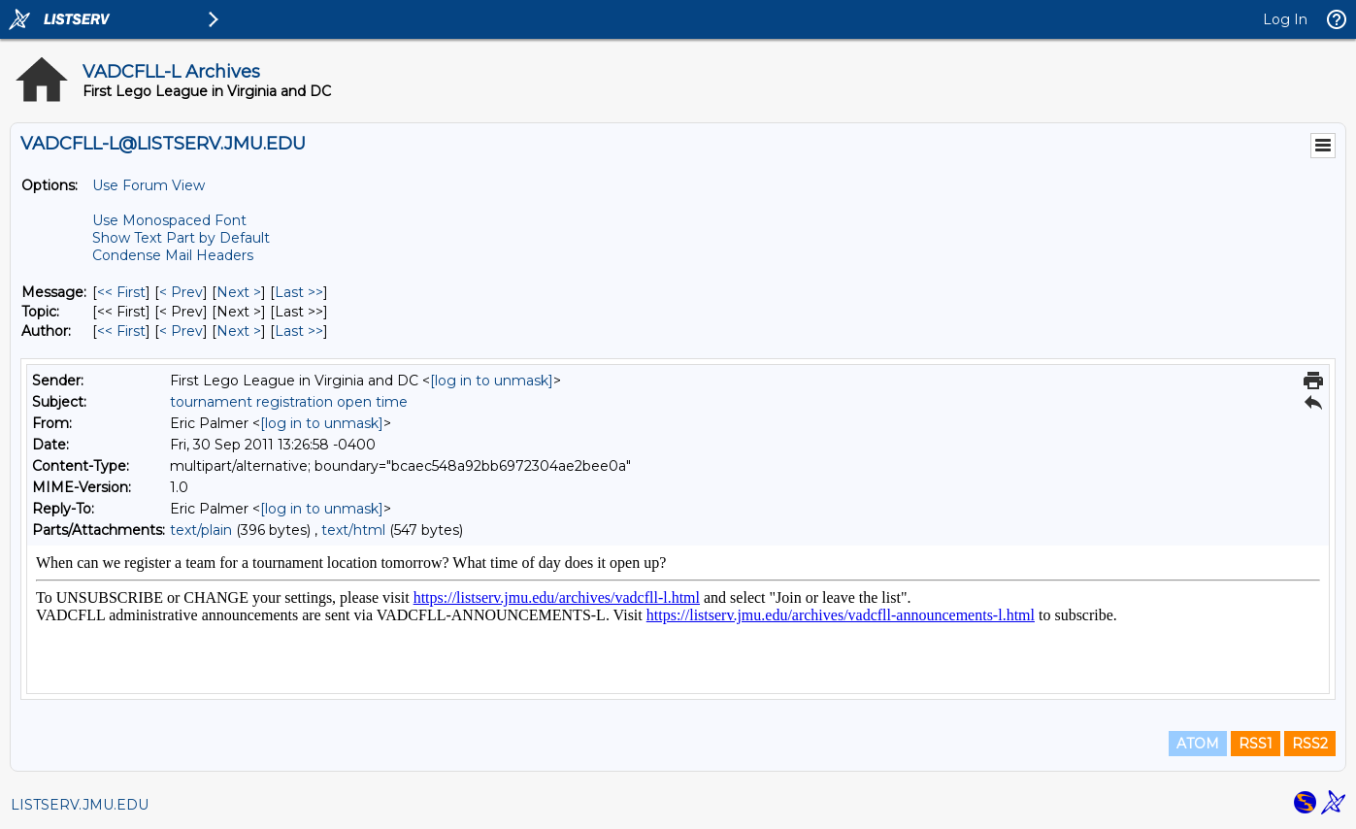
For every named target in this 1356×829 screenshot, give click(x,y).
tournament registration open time (289, 402)
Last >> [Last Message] (299, 292)
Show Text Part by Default (181, 238)
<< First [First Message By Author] (121, 331)
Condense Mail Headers (172, 255)
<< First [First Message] (121, 292)
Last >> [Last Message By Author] (299, 331)
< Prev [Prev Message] (181, 292)
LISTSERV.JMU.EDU (80, 804)
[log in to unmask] (491, 380)
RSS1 (1256, 743)
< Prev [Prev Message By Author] (181, 331)
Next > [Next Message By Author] (238, 331)
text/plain (201, 530)
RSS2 (1310, 743)
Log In (1285, 19)
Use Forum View (148, 185)
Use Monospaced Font (169, 220)
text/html (353, 530)
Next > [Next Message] (238, 292)
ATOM (1197, 743)
